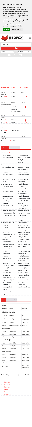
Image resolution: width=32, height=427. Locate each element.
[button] (12, 52)
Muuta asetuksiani (17, 29)
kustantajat (7, 384)
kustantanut (10, 140)
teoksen (4, 140)
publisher (4, 96)
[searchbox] (16, 44)
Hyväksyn (6, 29)
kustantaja (7, 382)
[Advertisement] (16, 74)
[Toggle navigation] (30, 38)
